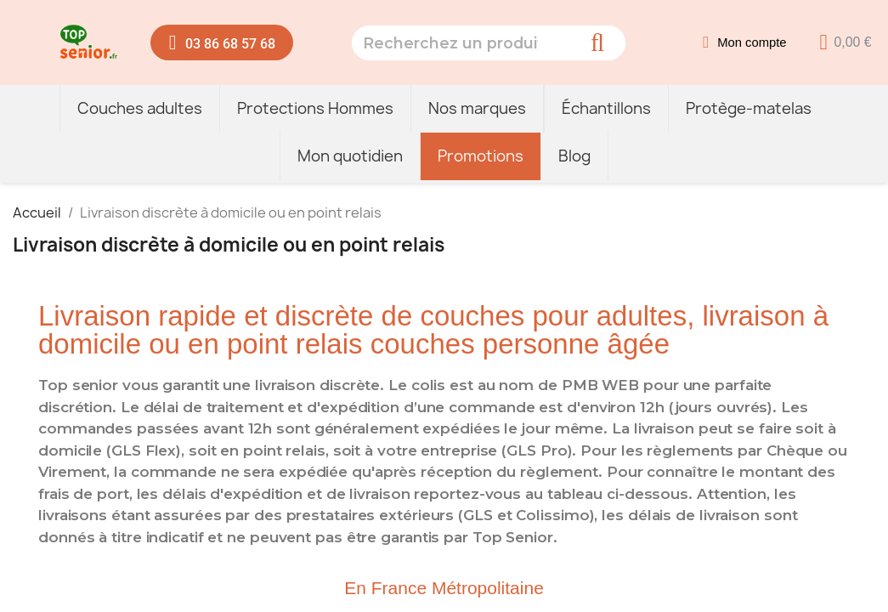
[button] (222, 42)
